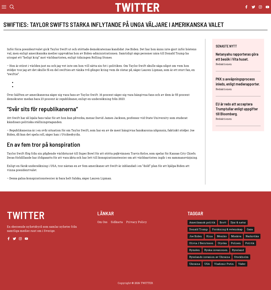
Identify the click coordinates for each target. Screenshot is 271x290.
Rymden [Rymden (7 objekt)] (194, 250)
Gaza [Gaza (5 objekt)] (250, 229)
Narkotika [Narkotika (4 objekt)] (252, 236)
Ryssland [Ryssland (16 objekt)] (238, 250)
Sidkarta (117, 222)
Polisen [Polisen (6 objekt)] (236, 243)
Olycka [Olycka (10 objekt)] (222, 243)
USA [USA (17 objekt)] (207, 263)
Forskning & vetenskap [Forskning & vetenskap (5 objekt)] (227, 229)
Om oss (102, 222)
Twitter (137, 7)
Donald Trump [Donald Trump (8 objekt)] (198, 229)
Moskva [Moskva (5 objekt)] (236, 236)
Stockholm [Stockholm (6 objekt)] (241, 257)
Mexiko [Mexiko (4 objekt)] (222, 236)
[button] (12, 7)
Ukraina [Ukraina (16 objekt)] (194, 263)
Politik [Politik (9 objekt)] (249, 243)
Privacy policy (136, 222)
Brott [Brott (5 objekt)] (223, 222)
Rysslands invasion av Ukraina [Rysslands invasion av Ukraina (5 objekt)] (209, 257)
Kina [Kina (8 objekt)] (209, 236)
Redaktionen (224, 64)
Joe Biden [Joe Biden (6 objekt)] (195, 236)
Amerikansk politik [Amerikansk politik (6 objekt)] (202, 222)
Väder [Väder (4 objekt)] (242, 263)
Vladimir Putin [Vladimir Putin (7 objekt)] (224, 263)
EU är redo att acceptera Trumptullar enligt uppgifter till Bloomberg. (237, 109)
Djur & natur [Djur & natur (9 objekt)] (238, 222)
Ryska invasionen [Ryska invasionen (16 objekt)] (216, 250)
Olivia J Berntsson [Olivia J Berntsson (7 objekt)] (201, 243)
